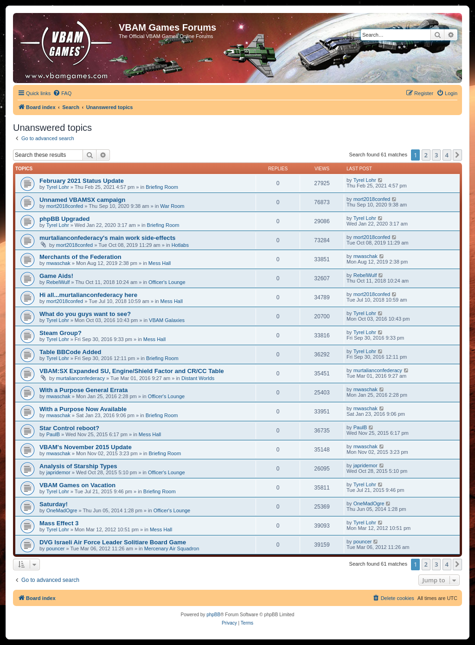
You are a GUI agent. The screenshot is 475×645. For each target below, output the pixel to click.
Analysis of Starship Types (78, 466)
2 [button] (426, 155)
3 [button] (436, 155)
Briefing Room (162, 187)
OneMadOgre (61, 510)
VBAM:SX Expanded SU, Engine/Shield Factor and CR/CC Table (131, 371)
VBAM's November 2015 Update (85, 447)
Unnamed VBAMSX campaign (82, 199)
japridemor (58, 472)
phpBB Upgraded (64, 218)
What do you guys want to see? (85, 313)
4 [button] (447, 155)
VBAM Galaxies (167, 320)
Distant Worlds (197, 378)
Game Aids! (56, 275)
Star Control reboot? (69, 428)
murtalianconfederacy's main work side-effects (107, 237)
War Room (172, 206)
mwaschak (58, 263)
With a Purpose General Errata (83, 390)
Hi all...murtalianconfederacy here (88, 294)
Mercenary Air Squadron (171, 548)
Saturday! (53, 504)
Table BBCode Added (70, 351)
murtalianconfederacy (80, 378)
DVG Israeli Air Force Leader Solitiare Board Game (112, 542)
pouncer (55, 548)
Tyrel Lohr (57, 187)
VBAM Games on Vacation (77, 485)
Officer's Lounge (167, 282)
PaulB (53, 434)
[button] (457, 155)
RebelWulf (58, 282)
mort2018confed (64, 206)
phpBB (213, 614)
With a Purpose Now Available (83, 409)
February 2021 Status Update (81, 180)
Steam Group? (60, 332)
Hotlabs (180, 245)
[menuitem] (62, 93)
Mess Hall (159, 263)
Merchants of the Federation (80, 256)
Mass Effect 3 (58, 523)
